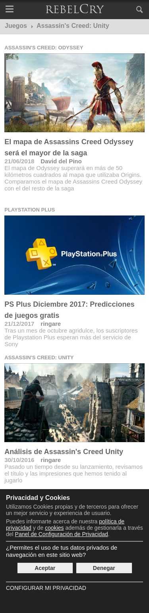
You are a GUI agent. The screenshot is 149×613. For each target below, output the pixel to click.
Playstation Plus (29, 210)
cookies (54, 528)
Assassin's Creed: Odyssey (43, 48)
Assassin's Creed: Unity (39, 357)
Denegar (104, 568)
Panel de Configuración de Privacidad (61, 534)
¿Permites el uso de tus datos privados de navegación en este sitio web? (61, 551)
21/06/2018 (19, 161)
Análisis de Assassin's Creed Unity (63, 452)
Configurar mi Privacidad (46, 588)
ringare (51, 323)
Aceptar (45, 568)
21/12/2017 (19, 323)
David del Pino (61, 161)
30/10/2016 (19, 459)
